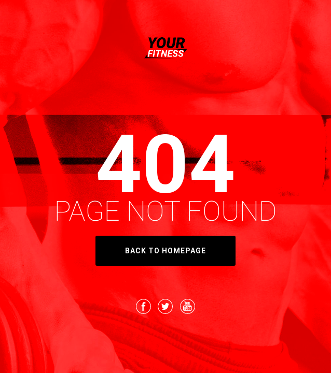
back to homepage (165, 251)
